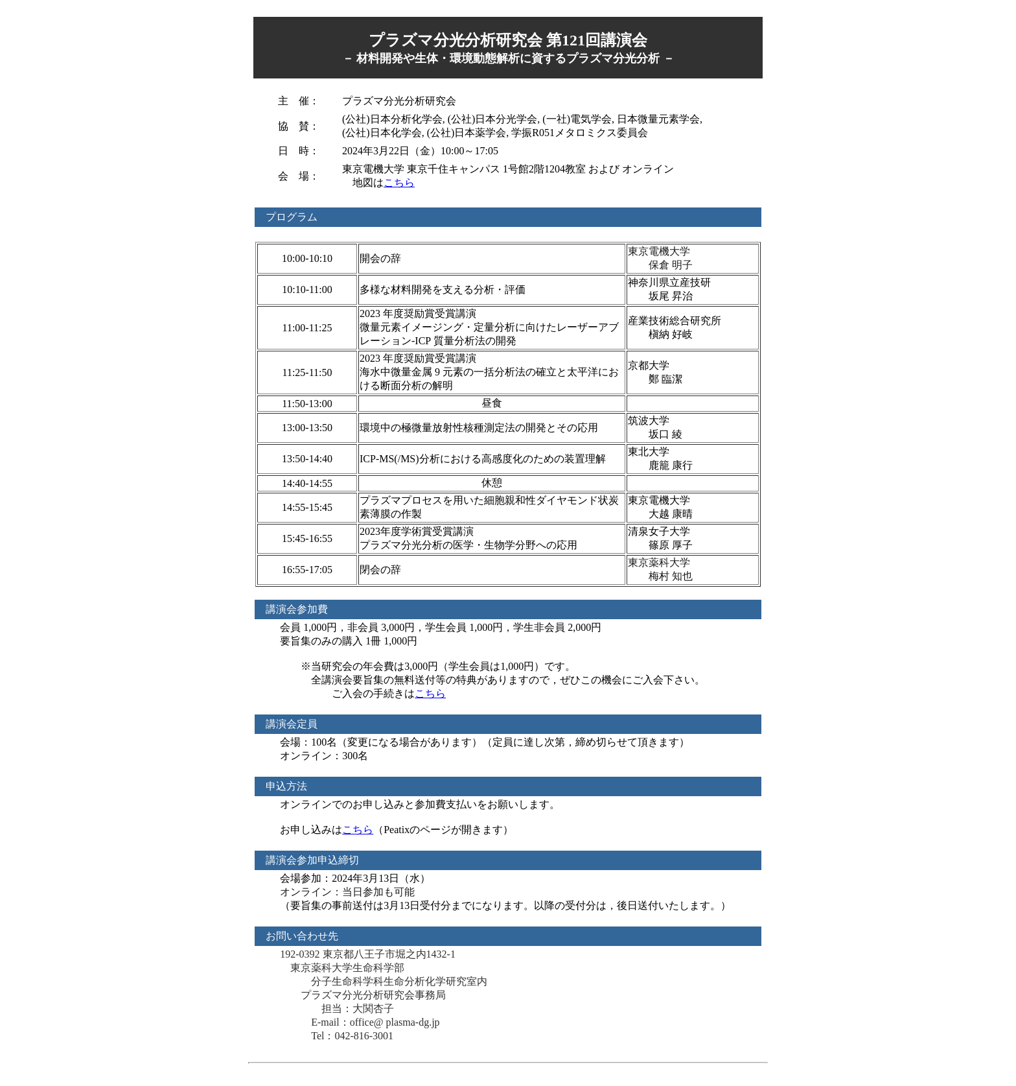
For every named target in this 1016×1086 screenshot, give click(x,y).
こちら (399, 182)
